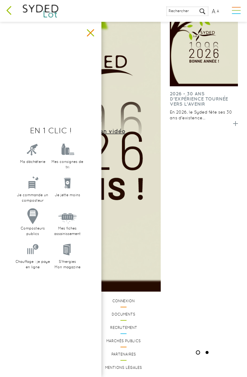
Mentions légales (123, 367)
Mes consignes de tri (67, 164)
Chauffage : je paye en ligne (32, 264)
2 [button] (207, 352)
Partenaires (123, 354)
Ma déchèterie (32, 162)
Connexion (123, 301)
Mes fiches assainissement (67, 231)
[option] (204, 78)
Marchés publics (123, 341)
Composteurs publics (33, 231)
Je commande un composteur (32, 197)
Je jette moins (67, 195)
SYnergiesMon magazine (67, 264)
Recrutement (123, 328)
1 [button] (197, 352)
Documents (123, 314)
